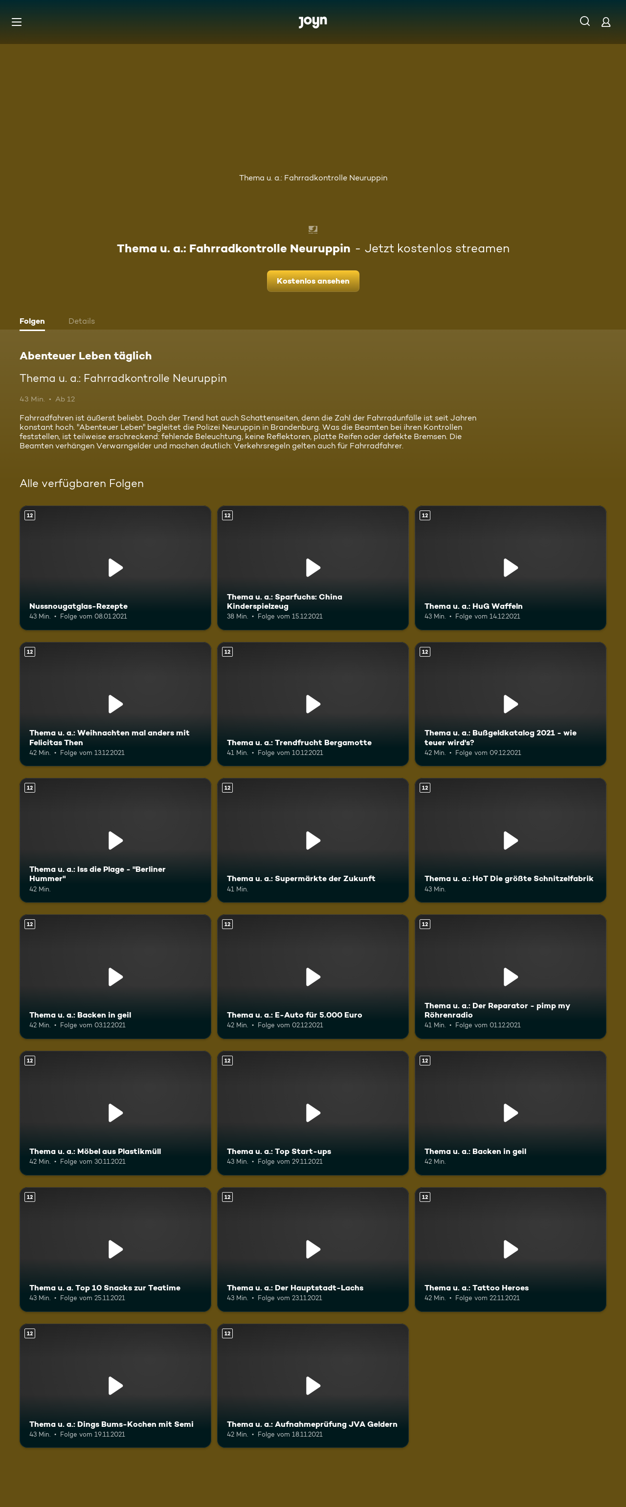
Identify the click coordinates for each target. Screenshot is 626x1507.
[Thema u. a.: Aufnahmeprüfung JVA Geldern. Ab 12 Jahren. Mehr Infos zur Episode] (313, 1386)
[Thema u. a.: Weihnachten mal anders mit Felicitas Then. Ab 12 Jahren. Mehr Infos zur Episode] (115, 704)
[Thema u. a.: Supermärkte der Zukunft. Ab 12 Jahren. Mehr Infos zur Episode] (313, 840)
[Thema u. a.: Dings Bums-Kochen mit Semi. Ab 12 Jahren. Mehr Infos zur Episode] (115, 1386)
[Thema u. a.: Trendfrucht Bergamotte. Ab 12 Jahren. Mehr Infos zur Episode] (313, 704)
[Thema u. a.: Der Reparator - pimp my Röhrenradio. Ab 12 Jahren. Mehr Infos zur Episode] (510, 976)
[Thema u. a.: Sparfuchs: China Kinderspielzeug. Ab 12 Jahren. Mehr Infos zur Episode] (313, 568)
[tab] (35, 322)
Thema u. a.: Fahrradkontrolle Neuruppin (313, 177)
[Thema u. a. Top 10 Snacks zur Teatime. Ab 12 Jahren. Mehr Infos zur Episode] (115, 1249)
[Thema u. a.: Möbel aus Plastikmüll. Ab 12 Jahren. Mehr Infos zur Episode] (115, 1113)
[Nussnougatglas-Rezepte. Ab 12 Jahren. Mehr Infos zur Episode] (115, 568)
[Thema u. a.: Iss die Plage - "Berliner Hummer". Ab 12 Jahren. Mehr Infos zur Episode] (115, 840)
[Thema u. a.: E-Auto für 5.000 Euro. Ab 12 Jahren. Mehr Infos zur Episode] (313, 976)
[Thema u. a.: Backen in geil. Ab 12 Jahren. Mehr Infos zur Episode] (115, 976)
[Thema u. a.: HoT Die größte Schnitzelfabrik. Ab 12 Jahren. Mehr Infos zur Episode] (510, 840)
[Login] (606, 21)
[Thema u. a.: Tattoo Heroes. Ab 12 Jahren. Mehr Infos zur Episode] (510, 1249)
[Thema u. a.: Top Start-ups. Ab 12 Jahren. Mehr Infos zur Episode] (313, 1113)
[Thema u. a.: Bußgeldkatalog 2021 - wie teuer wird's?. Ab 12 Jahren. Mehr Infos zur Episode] (510, 704)
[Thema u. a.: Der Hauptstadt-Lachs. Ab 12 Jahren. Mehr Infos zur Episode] (313, 1249)
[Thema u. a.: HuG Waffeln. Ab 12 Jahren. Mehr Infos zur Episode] (510, 568)
